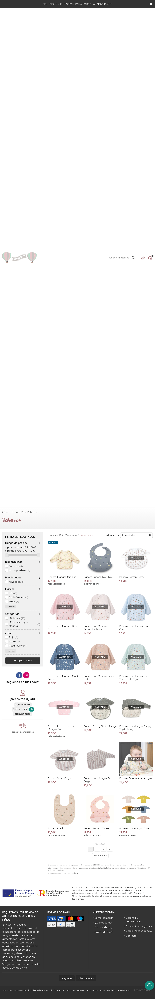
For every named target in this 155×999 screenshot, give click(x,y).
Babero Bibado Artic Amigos (135, 778)
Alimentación (142, 868)
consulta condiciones (23, 732)
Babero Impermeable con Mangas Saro (62, 728)
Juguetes (66, 978)
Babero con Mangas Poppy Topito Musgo (135, 728)
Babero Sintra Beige (59, 778)
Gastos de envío (103, 932)
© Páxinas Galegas (143, 990)
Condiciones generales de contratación (82, 990)
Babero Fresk (56, 828)
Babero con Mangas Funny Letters (99, 678)
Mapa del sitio (9, 990)
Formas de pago (104, 927)
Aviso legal (23, 990)
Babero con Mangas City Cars (133, 628)
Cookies (57, 990)
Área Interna (124, 990)
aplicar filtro (25, 660)
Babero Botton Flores (132, 576)
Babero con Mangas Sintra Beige (99, 780)
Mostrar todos (86, 535)
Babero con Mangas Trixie (134, 828)
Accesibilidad (109, 990)
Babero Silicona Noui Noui (98, 576)
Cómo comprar (103, 917)
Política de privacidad (41, 990)
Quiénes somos (103, 922)
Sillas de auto (86, 978)
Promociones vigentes (139, 926)
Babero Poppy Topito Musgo (100, 726)
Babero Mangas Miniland (62, 576)
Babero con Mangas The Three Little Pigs (133, 678)
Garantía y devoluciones (133, 919)
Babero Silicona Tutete (97, 828)
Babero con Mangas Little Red (63, 628)
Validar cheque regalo (139, 930)
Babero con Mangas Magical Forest (64, 678)
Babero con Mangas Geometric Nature (95, 628)
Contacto (131, 935)
